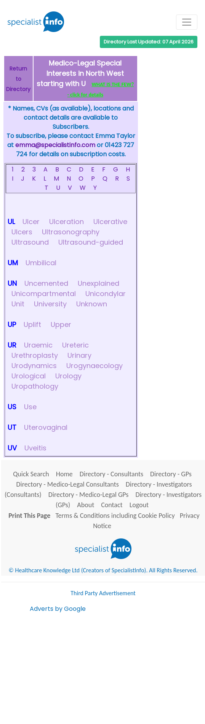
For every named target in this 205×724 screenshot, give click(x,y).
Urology (68, 376)
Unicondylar (105, 293)
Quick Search (31, 474)
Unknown (91, 304)
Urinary (79, 355)
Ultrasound (30, 242)
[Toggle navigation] (186, 22)
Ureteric (75, 345)
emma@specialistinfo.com (55, 145)
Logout (139, 505)
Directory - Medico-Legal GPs (88, 494)
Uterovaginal (45, 427)
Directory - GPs (171, 474)
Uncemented (46, 283)
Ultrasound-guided (90, 242)
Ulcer (31, 221)
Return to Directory (18, 79)
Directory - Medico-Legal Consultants (67, 484)
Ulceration (66, 221)
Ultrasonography (70, 232)
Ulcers (21, 232)
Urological (28, 376)
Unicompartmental (43, 293)
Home (64, 474)
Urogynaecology (94, 365)
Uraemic (38, 345)
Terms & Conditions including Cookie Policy (115, 515)
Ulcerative (110, 221)
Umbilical (41, 262)
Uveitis (35, 448)
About (85, 505)
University (50, 304)
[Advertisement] (117, 666)
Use (30, 407)
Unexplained (98, 283)
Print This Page (29, 515)
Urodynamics (34, 365)
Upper (61, 324)
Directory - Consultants (111, 474)
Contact (111, 505)
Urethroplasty (34, 355)
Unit (17, 304)
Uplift (32, 324)
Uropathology (34, 386)
